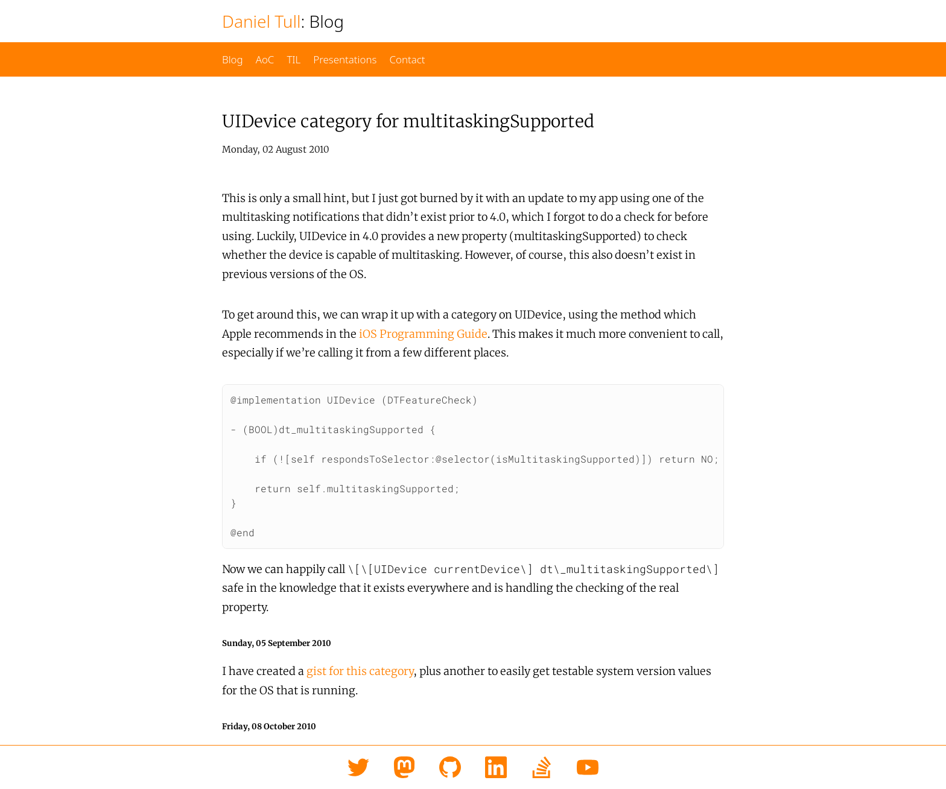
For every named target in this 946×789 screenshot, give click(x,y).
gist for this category (359, 668)
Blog (232, 59)
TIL (293, 59)
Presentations (344, 59)
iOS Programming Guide (423, 334)
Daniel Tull (261, 21)
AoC (265, 59)
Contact (407, 59)
